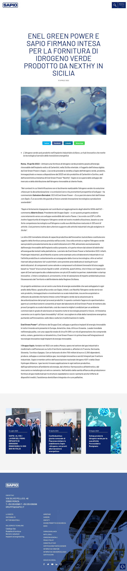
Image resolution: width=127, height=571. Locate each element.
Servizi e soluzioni (12, 534)
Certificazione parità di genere (54, 546)
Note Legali (47, 534)
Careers (46, 517)
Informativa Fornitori (51, 549)
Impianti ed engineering (15, 537)
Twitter (46, 143)
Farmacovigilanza (50, 531)
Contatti (46, 520)
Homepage (47, 514)
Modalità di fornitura (13, 531)
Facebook (57, 143)
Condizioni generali (50, 537)
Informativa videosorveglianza (54, 552)
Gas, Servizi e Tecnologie (15, 525)
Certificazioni (48, 554)
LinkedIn (68, 143)
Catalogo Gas (11, 529)
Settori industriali (13, 520)
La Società (9, 514)
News (45, 526)
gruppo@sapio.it (15, 507)
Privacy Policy (48, 540)
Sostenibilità (11, 517)
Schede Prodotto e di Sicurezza (54, 523)
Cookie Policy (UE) (49, 543)
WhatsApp (79, 143)
